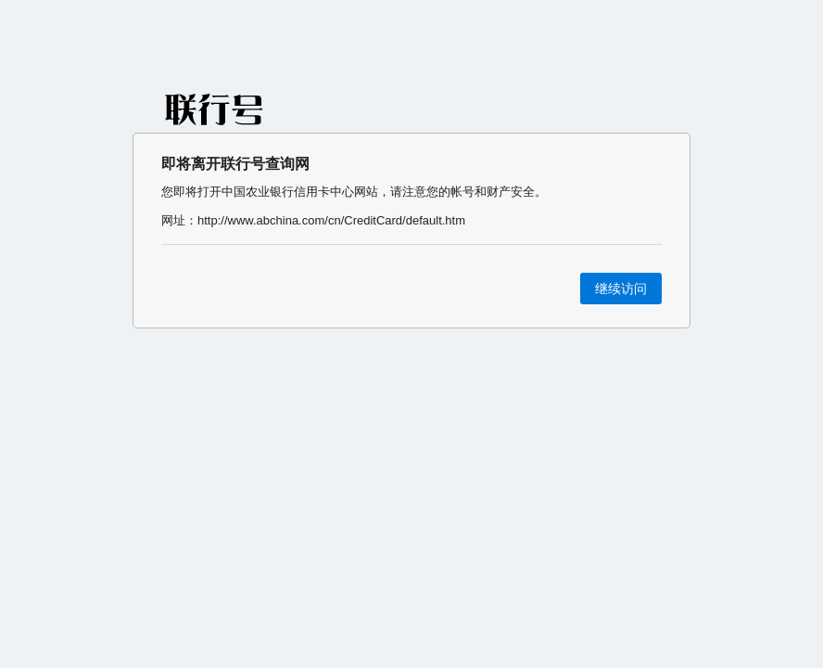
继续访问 (621, 288)
